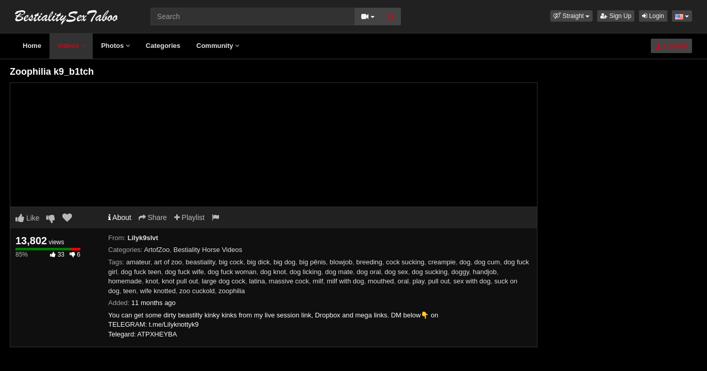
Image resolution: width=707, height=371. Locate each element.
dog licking (305, 272)
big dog (285, 262)
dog (464, 262)
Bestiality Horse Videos (207, 250)
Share (153, 217)
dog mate (339, 272)
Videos (71, 45)
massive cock (289, 281)
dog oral (369, 272)
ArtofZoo (157, 250)
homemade (125, 281)
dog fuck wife (184, 272)
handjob (484, 272)
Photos (115, 45)
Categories (163, 45)
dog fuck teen (141, 272)
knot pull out (180, 281)
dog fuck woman (232, 272)
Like (27, 218)
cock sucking (405, 262)
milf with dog (345, 281)
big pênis (312, 262)
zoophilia (231, 291)
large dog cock (223, 281)
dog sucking (429, 272)
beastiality (200, 262)
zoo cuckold (197, 291)
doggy (460, 272)
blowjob (341, 262)
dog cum (487, 262)
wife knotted (157, 291)
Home (32, 45)
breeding (369, 262)
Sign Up (615, 16)
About (119, 217)
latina (257, 281)
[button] (571, 16)
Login (653, 16)
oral (403, 281)
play (419, 281)
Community (217, 45)
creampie (442, 262)
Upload (671, 46)
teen (129, 291)
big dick (258, 262)
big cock (230, 262)
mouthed (381, 281)
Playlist (189, 217)
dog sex (396, 272)
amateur (138, 262)
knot (151, 281)
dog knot (273, 272)
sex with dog (472, 281)
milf (318, 281)
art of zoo (168, 262)
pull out (439, 281)
